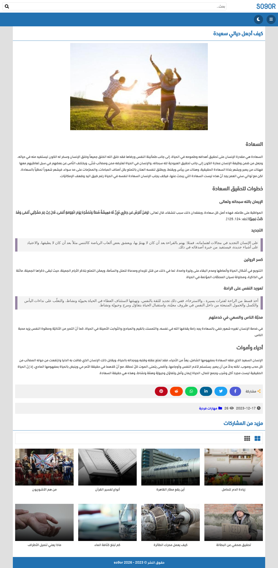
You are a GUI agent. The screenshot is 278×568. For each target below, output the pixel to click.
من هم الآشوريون (44, 489)
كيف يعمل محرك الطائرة (171, 545)
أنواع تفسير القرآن (107, 489)
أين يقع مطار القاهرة (170, 489)
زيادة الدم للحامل (233, 489)
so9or (266, 6)
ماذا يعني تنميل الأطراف (44, 545)
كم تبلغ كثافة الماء (107, 545)
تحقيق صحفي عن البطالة (233, 545)
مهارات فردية (208, 408)
